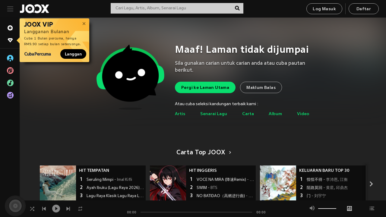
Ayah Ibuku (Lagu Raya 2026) (115, 188)
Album (275, 114)
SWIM (207, 188)
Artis (180, 114)
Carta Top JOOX (202, 152)
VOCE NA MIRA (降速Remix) (225, 180)
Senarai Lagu (213, 114)
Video (303, 114)
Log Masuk (324, 9)
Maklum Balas (261, 88)
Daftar (363, 9)
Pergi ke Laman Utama (205, 88)
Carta (248, 114)
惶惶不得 (327, 180)
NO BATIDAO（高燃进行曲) (225, 196)
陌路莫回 (327, 188)
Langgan (73, 54)
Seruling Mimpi (109, 180)
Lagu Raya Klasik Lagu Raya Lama (115, 196)
